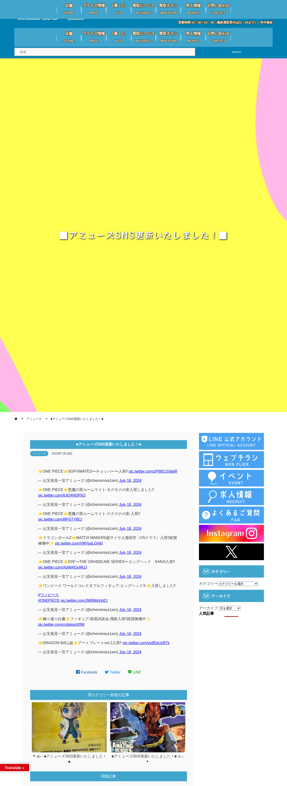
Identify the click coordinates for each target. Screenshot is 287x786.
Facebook (86, 672)
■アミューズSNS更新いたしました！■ (144, 756)
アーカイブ (208, 608)
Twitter (113, 672)
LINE (134, 672)
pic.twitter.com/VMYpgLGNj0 (79, 543)
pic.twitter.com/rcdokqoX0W (61, 624)
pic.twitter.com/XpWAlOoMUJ (62, 567)
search (236, 52)
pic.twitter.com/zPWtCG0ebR (153, 471)
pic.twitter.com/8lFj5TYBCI (60, 519)
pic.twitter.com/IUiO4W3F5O (62, 495)
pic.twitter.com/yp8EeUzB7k (146, 643)
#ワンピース (48, 595)
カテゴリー (208, 584)
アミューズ (39, 453)
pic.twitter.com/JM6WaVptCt (84, 600)
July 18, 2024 (130, 481)
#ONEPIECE (49, 600)
